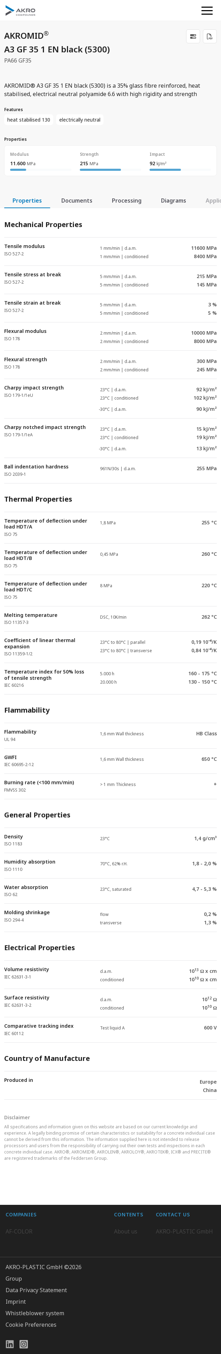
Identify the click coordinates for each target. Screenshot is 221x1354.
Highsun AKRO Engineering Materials (55, 1269)
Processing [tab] (127, 200)
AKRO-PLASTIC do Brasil (38, 1241)
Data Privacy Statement (36, 1337)
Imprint (16, 1349)
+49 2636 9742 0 (177, 1238)
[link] (193, 36)
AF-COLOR (19, 1213)
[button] (207, 10)
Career (123, 1227)
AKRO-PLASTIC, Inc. (31, 1283)
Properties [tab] (27, 200)
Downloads (128, 1255)
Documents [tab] (76, 200)
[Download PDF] (210, 36)
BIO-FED (17, 1227)
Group (14, 1326)
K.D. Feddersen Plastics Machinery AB (54, 1255)
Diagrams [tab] (173, 200)
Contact (124, 1241)
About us (125, 1213)
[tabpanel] (110, 654)
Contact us (169, 1255)
